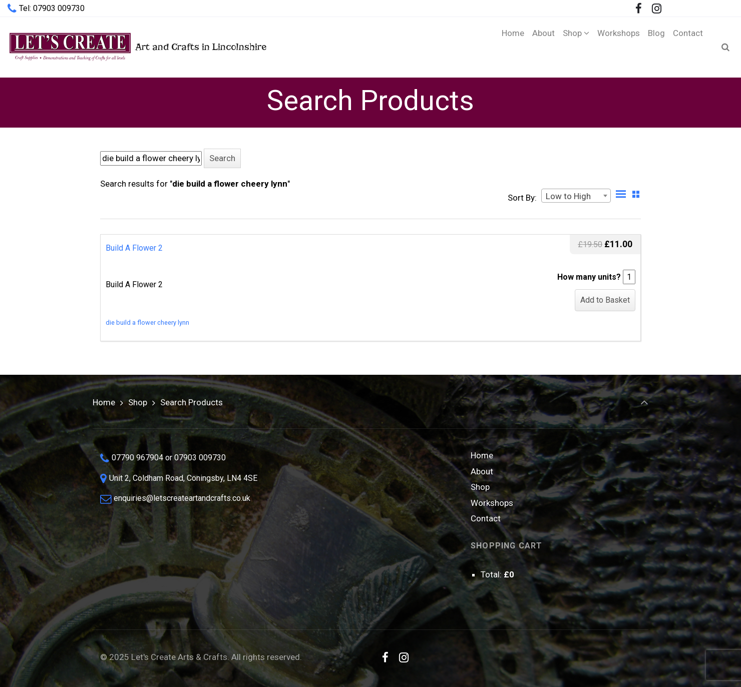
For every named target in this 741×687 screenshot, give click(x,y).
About (482, 471)
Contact (486, 518)
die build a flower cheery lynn (147, 322)
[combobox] (576, 196)
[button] (222, 158)
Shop (137, 402)
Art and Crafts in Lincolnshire (137, 47)
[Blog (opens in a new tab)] (656, 47)
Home (104, 402)
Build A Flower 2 (134, 248)
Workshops (492, 503)
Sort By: (522, 198)
